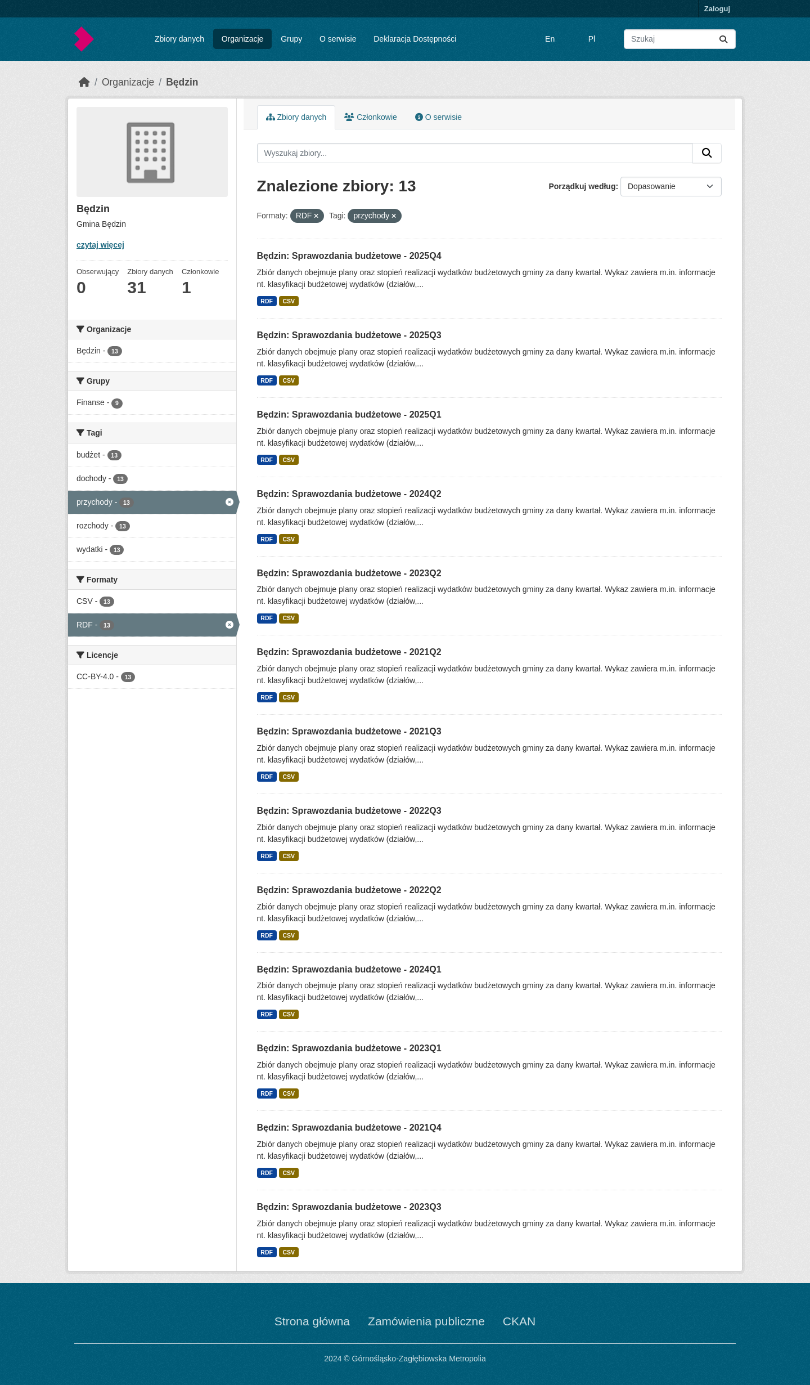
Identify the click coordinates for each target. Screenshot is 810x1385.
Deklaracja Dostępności (415, 38)
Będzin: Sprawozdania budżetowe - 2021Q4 (349, 1127)
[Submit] (723, 39)
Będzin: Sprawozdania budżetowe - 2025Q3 (349, 335)
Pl (591, 38)
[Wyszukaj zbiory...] (680, 39)
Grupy (291, 38)
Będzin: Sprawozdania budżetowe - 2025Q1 (349, 414)
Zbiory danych (179, 38)
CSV (288, 301)
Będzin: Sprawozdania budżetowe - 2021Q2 (349, 652)
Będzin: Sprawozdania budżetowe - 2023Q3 (349, 1207)
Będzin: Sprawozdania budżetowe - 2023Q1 (349, 1048)
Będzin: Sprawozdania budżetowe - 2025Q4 (349, 256)
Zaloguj (717, 9)
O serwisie (338, 38)
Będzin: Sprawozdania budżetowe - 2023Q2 (349, 573)
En (550, 38)
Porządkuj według (581, 186)
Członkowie (370, 117)
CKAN (519, 1321)
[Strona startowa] (84, 82)
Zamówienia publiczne (426, 1321)
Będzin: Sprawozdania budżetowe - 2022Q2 (349, 890)
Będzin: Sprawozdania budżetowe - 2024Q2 (349, 494)
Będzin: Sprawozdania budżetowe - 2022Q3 (349, 810)
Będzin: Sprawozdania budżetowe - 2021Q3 (349, 731)
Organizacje (243, 38)
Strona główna (312, 1321)
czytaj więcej (100, 244)
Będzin (182, 82)
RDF (266, 301)
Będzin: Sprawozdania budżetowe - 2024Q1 (349, 969)
